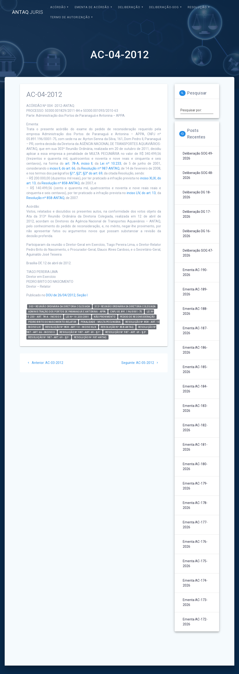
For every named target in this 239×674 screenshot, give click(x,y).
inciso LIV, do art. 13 (141, 193)
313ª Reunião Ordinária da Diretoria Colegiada (125, 306)
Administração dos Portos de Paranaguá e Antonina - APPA (67, 311)
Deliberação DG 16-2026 (197, 233)
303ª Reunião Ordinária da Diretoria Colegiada (59, 306)
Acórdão (58, 7)
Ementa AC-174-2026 (195, 583)
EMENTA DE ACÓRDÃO (92, 7)
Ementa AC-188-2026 (195, 311)
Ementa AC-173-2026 (195, 602)
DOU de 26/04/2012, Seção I (67, 295)
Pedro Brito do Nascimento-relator (52, 322)
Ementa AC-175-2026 (195, 563)
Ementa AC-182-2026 (195, 427)
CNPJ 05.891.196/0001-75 (126, 311)
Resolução (197, 7)
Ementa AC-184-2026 (195, 388)
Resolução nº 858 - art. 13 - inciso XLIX (70, 327)
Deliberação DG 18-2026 (197, 194)
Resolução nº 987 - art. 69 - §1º (80, 332)
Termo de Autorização (70, 17)
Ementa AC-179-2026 (195, 486)
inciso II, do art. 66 (62, 168)
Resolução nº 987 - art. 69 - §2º (125, 332)
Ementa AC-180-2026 (195, 466)
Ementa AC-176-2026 (195, 544)
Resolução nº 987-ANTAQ (100, 168)
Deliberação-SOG (164, 7)
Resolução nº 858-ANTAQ (61, 183)
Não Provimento (104, 316)
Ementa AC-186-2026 (195, 350)
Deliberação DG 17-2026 (197, 214)
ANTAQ (27, 12)
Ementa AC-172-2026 (195, 621)
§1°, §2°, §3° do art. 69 (86, 173)
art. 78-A (72, 163)
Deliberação (129, 7)
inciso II (87, 163)
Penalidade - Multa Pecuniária (101, 322)
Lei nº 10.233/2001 (77, 316)
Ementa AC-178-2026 (195, 505)
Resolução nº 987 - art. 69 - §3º (48, 337)
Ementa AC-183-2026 (195, 408)
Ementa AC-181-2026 (195, 447)
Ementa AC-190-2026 (195, 272)
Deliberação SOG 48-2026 (198, 175)
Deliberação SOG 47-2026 (198, 253)
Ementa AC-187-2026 (195, 330)
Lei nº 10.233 (110, 163)
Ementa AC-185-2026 (195, 369)
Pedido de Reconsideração (137, 316)
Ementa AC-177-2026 (195, 524)
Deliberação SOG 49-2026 (198, 156)
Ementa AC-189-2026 (195, 291)
